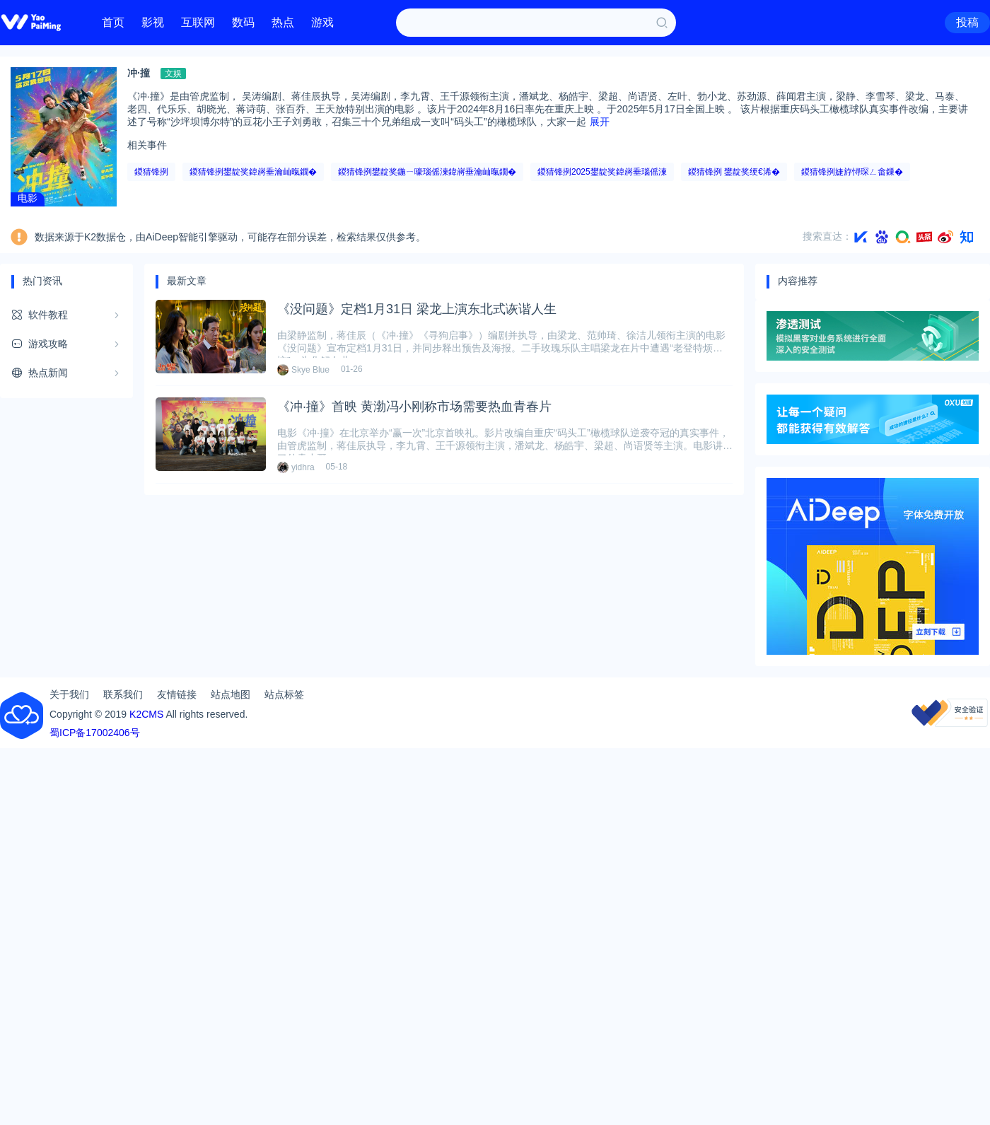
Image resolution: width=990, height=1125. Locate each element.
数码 (243, 22)
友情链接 (177, 694)
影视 (152, 22)
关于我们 (69, 694)
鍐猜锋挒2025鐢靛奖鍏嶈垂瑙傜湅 (602, 172)
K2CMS (146, 714)
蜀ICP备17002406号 (95, 732)
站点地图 (230, 694)
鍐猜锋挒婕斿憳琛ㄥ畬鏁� (852, 172)
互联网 (198, 22)
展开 (600, 121)
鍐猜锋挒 (151, 172)
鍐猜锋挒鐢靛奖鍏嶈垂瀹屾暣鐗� (253, 172)
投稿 (967, 22)
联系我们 (123, 694)
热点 (283, 22)
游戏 (322, 22)
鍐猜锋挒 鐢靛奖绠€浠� (734, 172)
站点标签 (284, 694)
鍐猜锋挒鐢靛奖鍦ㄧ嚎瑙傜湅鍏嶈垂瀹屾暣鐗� (427, 172)
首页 (113, 22)
